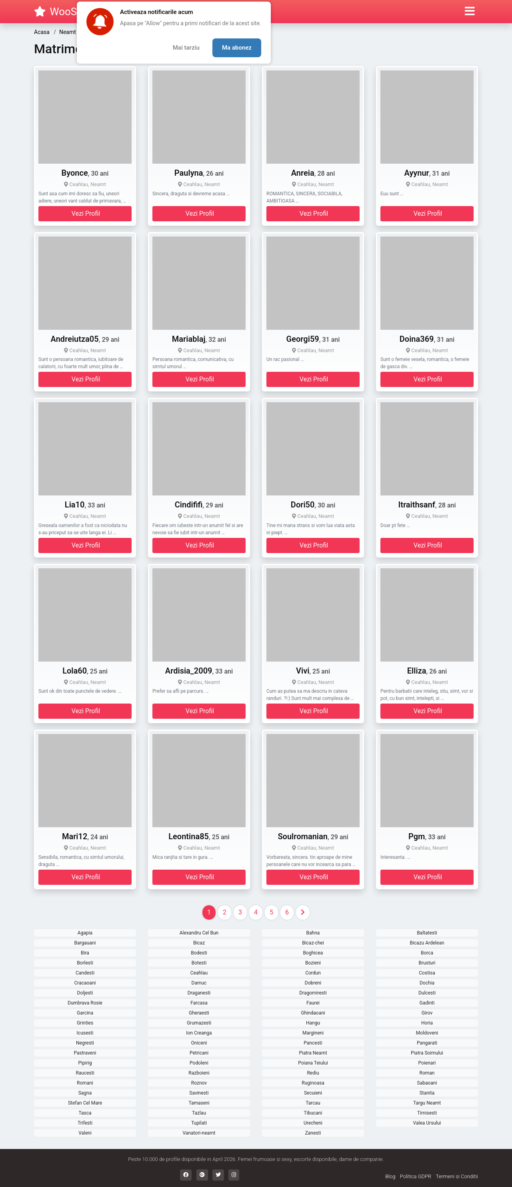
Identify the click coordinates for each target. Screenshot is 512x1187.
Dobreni (313, 983)
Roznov (199, 1083)
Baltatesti (427, 933)
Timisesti (427, 1113)
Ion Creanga (199, 1033)
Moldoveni (427, 1033)
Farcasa (198, 1003)
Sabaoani (427, 1083)
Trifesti (85, 1123)
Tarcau (313, 1103)
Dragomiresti (313, 993)
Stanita (427, 1093)
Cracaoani (85, 983)
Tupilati (199, 1123)
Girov (427, 1013)
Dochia (427, 983)
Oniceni (199, 1043)
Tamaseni (198, 1103)
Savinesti (198, 1093)
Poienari (427, 1063)
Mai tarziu (186, 47)
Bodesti (199, 953)
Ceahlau (199, 973)
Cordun (313, 973)
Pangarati (427, 1043)
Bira (85, 953)
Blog (390, 1176)
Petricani (199, 1053)
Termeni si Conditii (457, 1176)
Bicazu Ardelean (427, 943)
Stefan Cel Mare (85, 1103)
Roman (427, 1073)
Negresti (85, 1043)
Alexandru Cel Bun (199, 933)
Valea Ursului (427, 1123)
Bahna (313, 933)
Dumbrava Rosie (85, 1003)
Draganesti (199, 993)
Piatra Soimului (427, 1053)
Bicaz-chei (313, 943)
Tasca (84, 1113)
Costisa (427, 973)
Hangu (313, 1023)
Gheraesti (199, 1013)
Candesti (85, 973)
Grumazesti (199, 1023)
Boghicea (313, 953)
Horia (427, 1023)
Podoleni (199, 1063)
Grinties (85, 1023)
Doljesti (85, 993)
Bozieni (313, 963)
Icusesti (85, 1033)
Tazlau (199, 1113)
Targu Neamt (427, 1103)
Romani (85, 1083)
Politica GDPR (416, 1176)
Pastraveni (85, 1053)
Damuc (199, 983)
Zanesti (313, 1133)
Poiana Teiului (313, 1063)
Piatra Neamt (313, 1053)
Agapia (85, 933)
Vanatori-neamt (199, 1133)
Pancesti (313, 1043)
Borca (427, 953)
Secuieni (313, 1093)
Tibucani (313, 1113)
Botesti (199, 963)
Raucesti (85, 1073)
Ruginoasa (313, 1083)
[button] (470, 11)
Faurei (313, 1003)
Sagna (85, 1093)
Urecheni (313, 1123)
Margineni (313, 1033)
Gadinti (427, 1003)
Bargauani (85, 943)
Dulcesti (427, 993)
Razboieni (198, 1073)
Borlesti (85, 963)
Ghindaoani (313, 1013)
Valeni (85, 1133)
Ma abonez (237, 47)
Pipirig (85, 1063)
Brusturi (427, 963)
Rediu (313, 1073)
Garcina (85, 1013)
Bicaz (199, 943)
